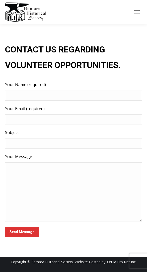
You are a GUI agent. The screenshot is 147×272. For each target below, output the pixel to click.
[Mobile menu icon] (137, 12)
